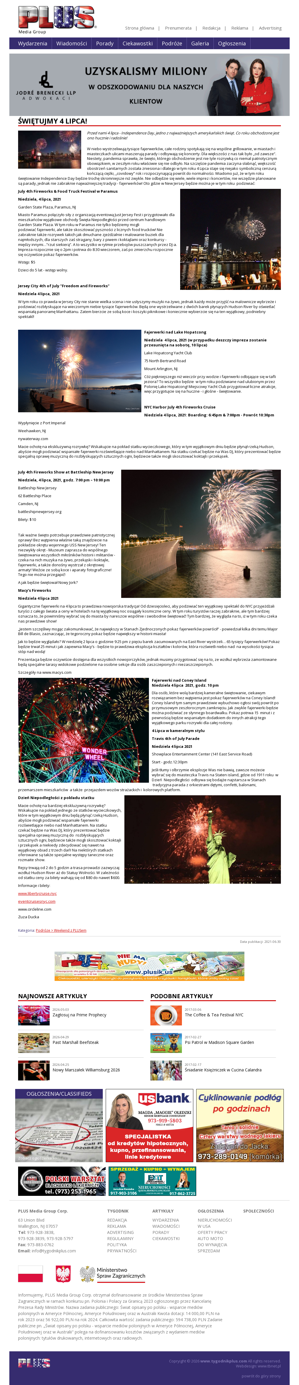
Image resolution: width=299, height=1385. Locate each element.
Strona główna (139, 28)
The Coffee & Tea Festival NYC (214, 1015)
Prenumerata (178, 28)
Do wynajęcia (212, 1244)
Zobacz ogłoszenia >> (37, 1158)
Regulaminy (120, 1238)
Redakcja (211, 28)
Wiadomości (71, 43)
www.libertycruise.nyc (37, 893)
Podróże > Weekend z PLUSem (61, 930)
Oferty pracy (212, 1232)
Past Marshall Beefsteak (76, 1042)
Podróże (172, 43)
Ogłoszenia (232, 43)
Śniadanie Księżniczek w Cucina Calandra (223, 1070)
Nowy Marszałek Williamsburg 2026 (86, 1070)
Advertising (270, 28)
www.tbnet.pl (269, 1366)
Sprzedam (209, 1251)
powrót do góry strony (261, 1376)
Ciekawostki (138, 43)
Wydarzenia (32, 43)
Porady (105, 43)
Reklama (239, 28)
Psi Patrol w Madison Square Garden (219, 1042)
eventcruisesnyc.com (36, 901)
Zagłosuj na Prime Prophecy (79, 1015)
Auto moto (210, 1238)
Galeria (200, 43)
